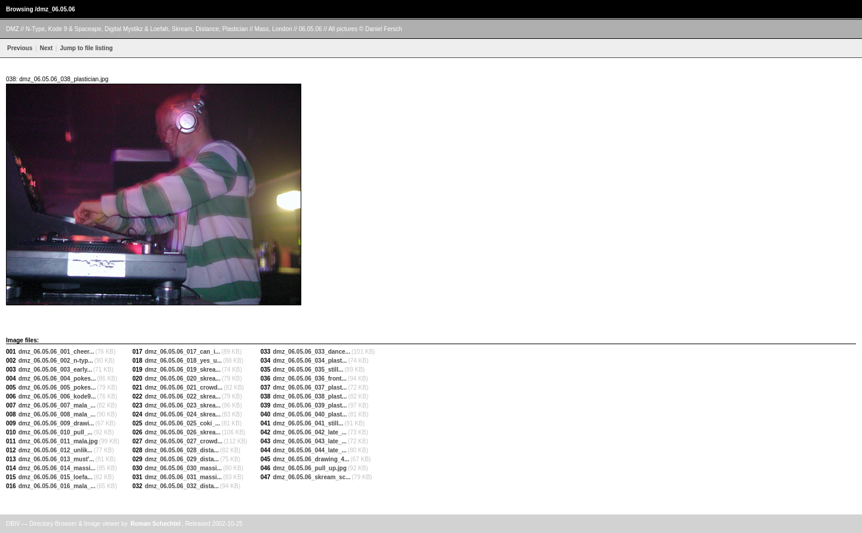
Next (46, 48)
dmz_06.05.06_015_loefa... (56, 477)
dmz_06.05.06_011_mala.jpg (58, 441)
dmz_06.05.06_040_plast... (310, 414)
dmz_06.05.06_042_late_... (309, 432)
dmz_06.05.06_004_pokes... (57, 378)
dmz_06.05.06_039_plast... (310, 405)
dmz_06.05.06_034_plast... (310, 360)
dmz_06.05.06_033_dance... (311, 351)
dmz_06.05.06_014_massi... (57, 468)
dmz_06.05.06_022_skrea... (183, 396)
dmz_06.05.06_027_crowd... (183, 441)
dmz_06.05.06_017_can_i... (182, 351)
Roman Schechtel (155, 523)
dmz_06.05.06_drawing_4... (311, 459)
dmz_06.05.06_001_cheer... (56, 351)
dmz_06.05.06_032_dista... (182, 486)
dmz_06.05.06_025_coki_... (182, 423)
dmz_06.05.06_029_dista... (182, 459)
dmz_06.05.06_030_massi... (183, 468)
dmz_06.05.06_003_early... (55, 369)
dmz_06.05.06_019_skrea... (183, 369)
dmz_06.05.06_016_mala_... (57, 486)
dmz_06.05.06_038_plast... (310, 396)
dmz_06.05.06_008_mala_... (57, 414)
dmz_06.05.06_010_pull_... (56, 432)
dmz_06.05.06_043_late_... (309, 441)
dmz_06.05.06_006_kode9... (57, 396)
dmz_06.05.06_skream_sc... (311, 477)
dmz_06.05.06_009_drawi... (56, 423)
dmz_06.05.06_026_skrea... (183, 432)
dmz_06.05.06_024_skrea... (183, 414)
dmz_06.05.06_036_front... (309, 378)
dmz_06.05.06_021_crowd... (183, 387)
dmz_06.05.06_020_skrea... (183, 378)
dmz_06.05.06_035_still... (308, 369)
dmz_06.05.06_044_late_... (309, 450)
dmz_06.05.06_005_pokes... (57, 387)
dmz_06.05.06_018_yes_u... (183, 360)
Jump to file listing (85, 48)
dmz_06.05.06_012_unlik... (56, 450)
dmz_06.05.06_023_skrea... (183, 405)
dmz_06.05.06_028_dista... (182, 450)
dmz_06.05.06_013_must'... (56, 459)
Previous (19, 48)
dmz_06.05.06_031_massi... (183, 477)
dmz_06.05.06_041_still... (308, 423)
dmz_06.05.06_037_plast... (310, 387)
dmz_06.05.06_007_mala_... (57, 405)
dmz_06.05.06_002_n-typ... (56, 360)
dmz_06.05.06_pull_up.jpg (309, 468)
